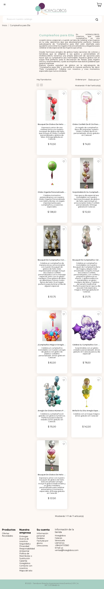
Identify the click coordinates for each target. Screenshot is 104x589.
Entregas (23, 536)
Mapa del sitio (25, 570)
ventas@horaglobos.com (66, 550)
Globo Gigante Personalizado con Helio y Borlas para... (62, 192)
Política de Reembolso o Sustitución (25, 556)
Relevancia (94, 79)
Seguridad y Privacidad (25, 545)
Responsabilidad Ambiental (27, 549)
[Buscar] (52, 19)
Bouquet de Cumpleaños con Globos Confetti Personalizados (65, 260)
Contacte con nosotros (25, 567)
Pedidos (40, 538)
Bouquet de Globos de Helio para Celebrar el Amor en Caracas (65, 124)
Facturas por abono (42, 542)
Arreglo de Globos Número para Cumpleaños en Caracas (63, 411)
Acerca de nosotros (24, 540)
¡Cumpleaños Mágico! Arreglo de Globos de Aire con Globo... (65, 345)
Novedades (7, 536)
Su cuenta (43, 529)
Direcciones (42, 545)
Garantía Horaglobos (24, 562)
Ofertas (5, 533)
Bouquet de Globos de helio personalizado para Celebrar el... (65, 475)
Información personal (42, 534)
